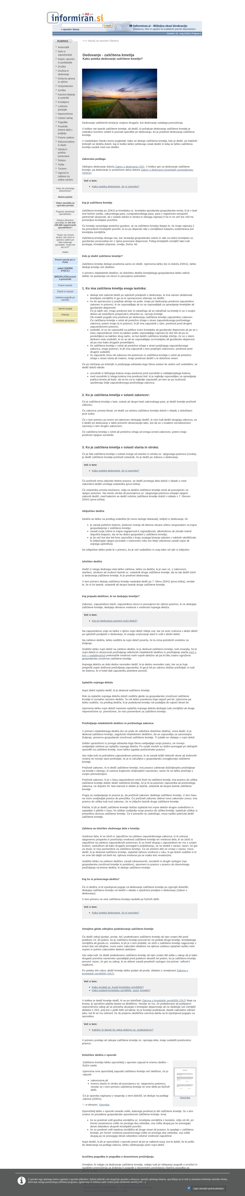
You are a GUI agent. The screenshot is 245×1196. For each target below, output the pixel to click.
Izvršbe (62, 90)
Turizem (62, 168)
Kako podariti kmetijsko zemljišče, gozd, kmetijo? (121, 990)
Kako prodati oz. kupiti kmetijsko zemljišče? (118, 987)
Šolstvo (62, 160)
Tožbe (61, 164)
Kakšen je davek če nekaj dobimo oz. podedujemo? (122, 1029)
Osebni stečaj (65, 118)
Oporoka (104, 1104)
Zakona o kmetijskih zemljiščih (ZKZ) (164, 1000)
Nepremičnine (65, 114)
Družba (62, 66)
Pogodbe (62, 122)
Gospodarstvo (65, 86)
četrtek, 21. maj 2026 (178, 33)
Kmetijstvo (63, 102)
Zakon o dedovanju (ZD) (129, 166)
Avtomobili (63, 47)
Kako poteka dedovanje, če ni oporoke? (115, 186)
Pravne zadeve (66, 137)
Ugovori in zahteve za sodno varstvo (65, 176)
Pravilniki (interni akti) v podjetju (65, 130)
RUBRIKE (62, 41)
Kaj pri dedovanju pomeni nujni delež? (114, 620)
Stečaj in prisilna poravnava (63, 153)
